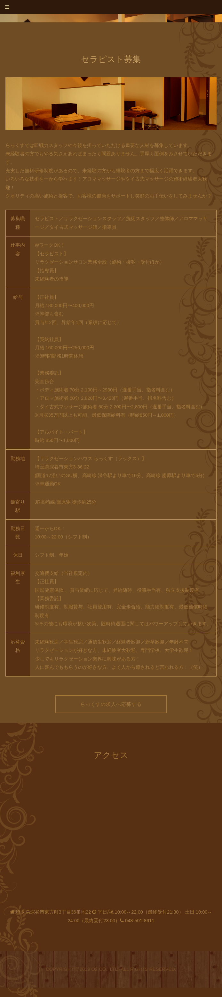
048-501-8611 (139, 920)
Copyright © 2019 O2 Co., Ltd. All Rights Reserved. (111, 969)
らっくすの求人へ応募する (111, 704)
